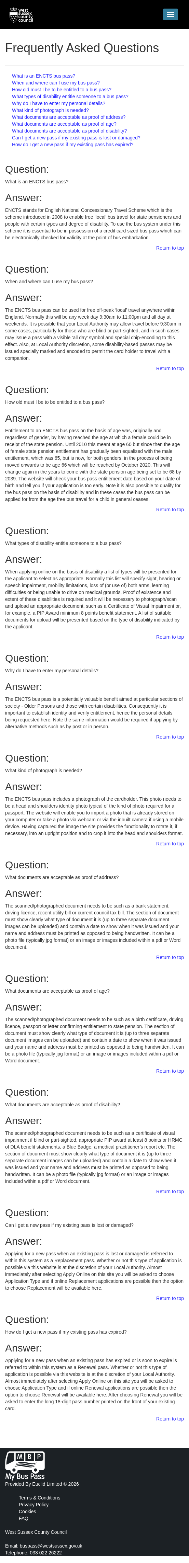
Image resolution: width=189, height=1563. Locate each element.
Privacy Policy (34, 1504)
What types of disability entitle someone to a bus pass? (70, 96)
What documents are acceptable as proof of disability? (69, 131)
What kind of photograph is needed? (50, 110)
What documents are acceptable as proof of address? (68, 117)
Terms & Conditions (39, 1498)
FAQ (23, 1518)
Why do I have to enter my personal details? (58, 103)
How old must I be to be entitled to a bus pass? (61, 89)
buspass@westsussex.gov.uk (51, 1546)
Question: (27, 169)
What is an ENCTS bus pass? (43, 76)
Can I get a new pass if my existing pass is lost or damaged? (76, 137)
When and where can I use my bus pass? (56, 82)
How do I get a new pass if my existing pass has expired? (73, 144)
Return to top (170, 248)
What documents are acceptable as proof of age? (64, 124)
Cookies (27, 1511)
